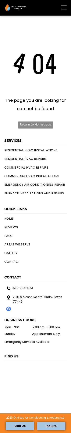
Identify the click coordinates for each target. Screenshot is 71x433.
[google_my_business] (8, 309)
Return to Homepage (35, 124)
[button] (64, 8)
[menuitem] (35, 150)
